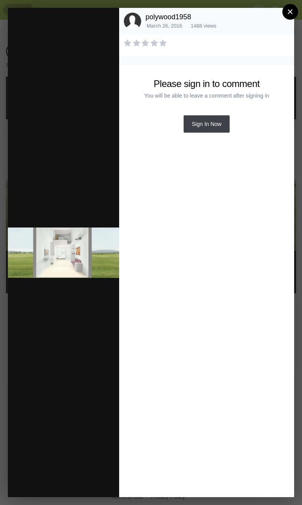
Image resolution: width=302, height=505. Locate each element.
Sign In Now (206, 124)
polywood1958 (168, 17)
